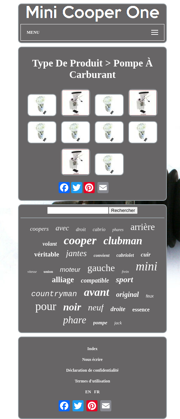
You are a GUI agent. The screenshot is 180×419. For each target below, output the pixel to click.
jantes (76, 253)
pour (46, 306)
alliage (63, 279)
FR (97, 391)
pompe (100, 322)
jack (118, 322)
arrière (142, 227)
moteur (70, 269)
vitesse (32, 272)
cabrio (99, 229)
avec (62, 228)
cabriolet (125, 255)
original (127, 294)
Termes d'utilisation (92, 381)
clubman (122, 241)
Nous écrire (92, 359)
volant (50, 244)
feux (150, 296)
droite (118, 309)
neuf (96, 307)
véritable (46, 254)
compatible (95, 280)
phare (74, 319)
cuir (146, 254)
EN (88, 391)
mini (146, 266)
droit (81, 229)
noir (72, 307)
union (48, 271)
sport (124, 279)
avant (96, 292)
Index (92, 348)
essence (141, 310)
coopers (39, 229)
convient (102, 255)
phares (117, 229)
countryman (54, 294)
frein (125, 271)
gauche (101, 267)
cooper (80, 240)
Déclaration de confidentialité (92, 370)
